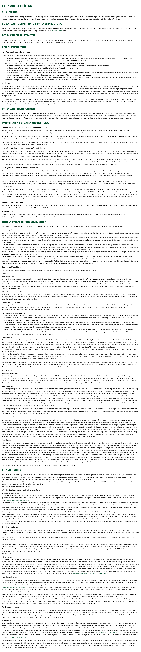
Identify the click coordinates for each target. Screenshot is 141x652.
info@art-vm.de (57, 31)
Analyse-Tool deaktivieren (18, 637)
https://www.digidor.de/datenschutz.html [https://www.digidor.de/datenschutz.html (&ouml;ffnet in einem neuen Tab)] (15, 587)
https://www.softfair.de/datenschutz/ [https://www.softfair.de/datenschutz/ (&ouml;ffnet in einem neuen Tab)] (19, 500)
